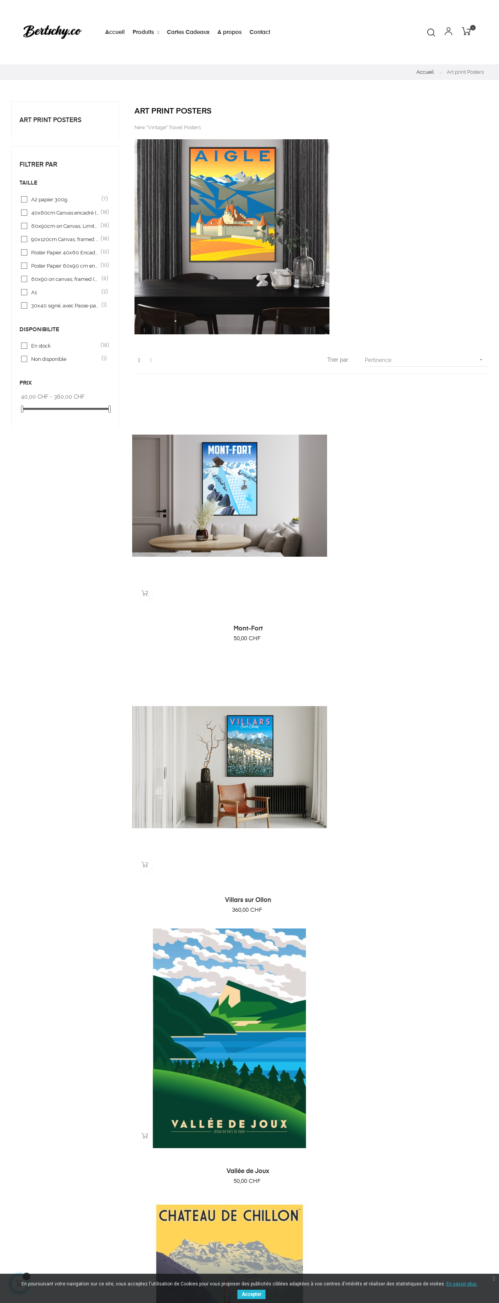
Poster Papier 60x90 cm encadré (65, 265)
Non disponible (65, 358)
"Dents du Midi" (311, 703)
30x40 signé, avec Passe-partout (65, 305)
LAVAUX (311, 876)
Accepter (251, 1294)
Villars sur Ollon (311, 530)
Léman (188, 1049)
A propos (302, 1173)
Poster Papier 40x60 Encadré (65, 252)
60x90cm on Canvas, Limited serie (65, 225)
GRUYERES (311, 1049)
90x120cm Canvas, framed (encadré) (65, 239)
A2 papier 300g (65, 199)
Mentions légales (312, 1197)
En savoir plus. (462, 1284)
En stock (65, 345)
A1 (65, 292)
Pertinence (426, 360)
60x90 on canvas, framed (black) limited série (65, 278)
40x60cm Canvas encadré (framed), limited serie (65, 212)
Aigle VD (434, 876)
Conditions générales (317, 1185)
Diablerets (188, 876)
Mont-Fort (188, 530)
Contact (300, 1209)
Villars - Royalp (434, 1049)
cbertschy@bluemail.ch (220, 1171)
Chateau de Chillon (187, 703)
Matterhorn (434, 703)
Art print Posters (50, 120)
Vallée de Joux (433, 530)
